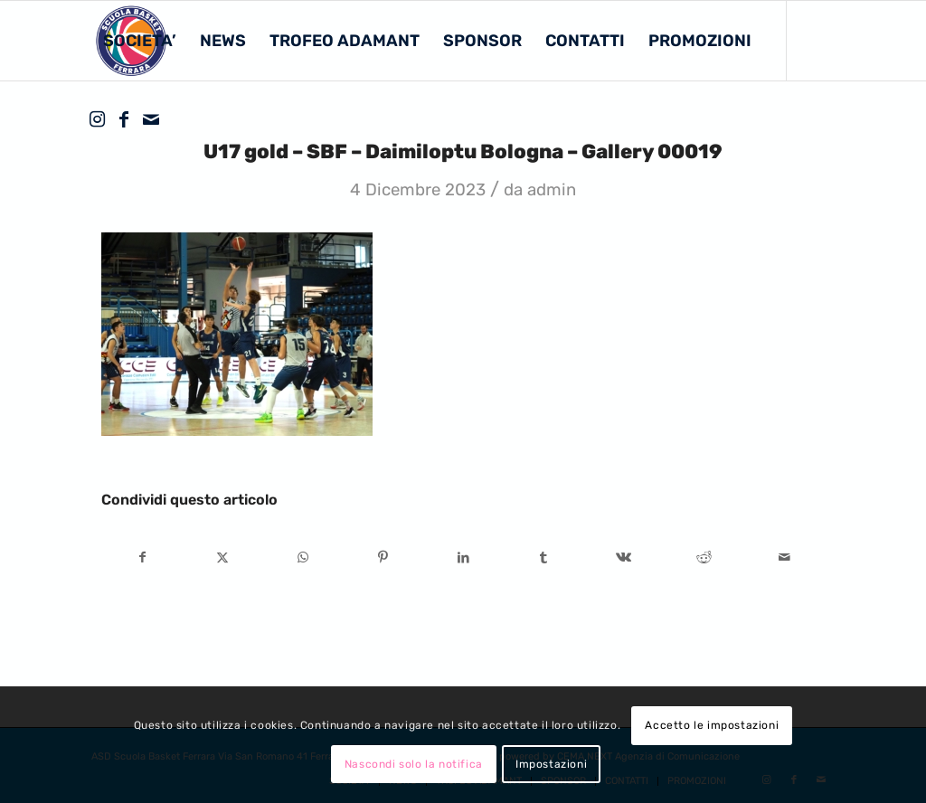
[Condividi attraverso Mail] (784, 557)
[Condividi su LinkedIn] (464, 557)
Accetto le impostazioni (712, 725)
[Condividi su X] (223, 557)
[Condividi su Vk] (624, 557)
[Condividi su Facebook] (142, 557)
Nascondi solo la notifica (414, 764)
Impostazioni (551, 764)
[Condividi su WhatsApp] (303, 557)
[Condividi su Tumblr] (543, 557)
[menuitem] (139, 40)
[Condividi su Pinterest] (383, 557)
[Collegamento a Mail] (151, 119)
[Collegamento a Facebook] (123, 119)
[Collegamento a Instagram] (96, 119)
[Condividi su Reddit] (704, 557)
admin (551, 190)
